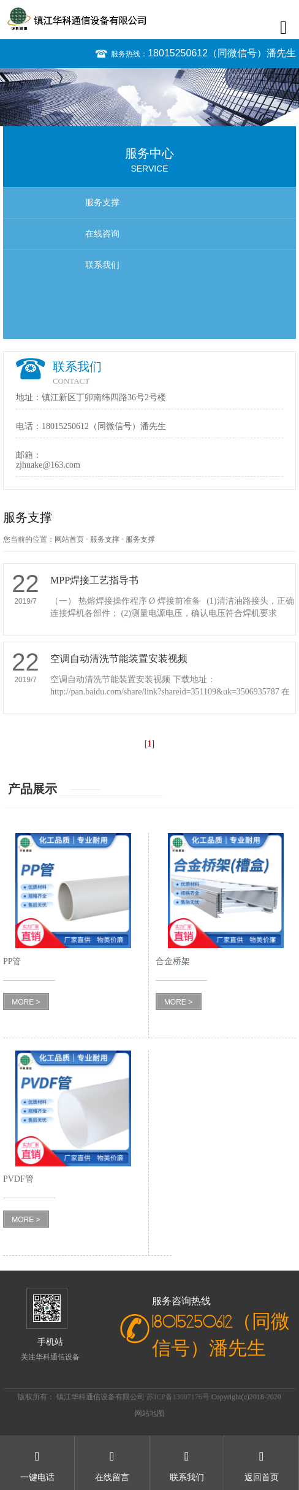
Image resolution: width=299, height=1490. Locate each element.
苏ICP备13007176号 (178, 1397)
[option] (149, 97)
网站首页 (69, 539)
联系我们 (102, 265)
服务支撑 (102, 202)
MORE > (26, 1002)
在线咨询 (102, 233)
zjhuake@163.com (48, 464)
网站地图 (149, 1413)
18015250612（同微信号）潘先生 (222, 53)
